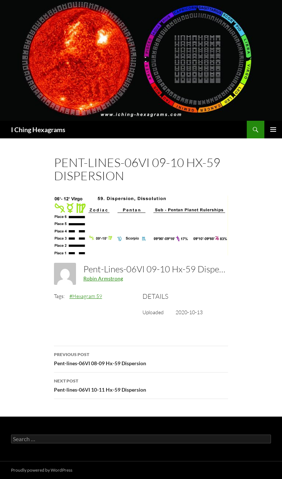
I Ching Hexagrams (38, 130)
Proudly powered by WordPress (41, 470)
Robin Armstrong (103, 278)
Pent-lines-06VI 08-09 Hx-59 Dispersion (141, 358)
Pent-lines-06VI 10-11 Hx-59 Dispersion (141, 385)
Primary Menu (273, 129)
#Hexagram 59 (85, 296)
